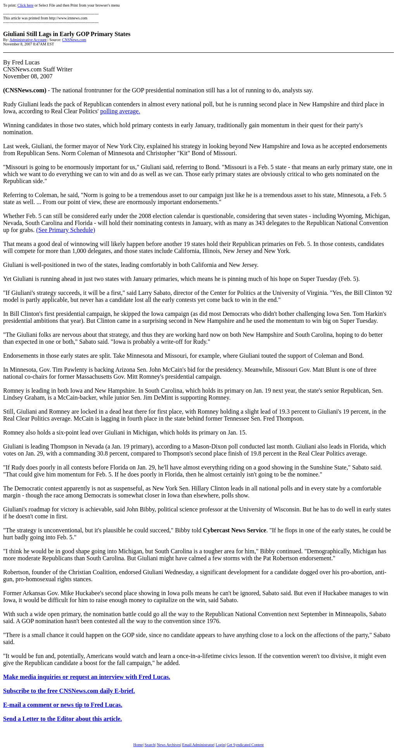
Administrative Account (28, 40)
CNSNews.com (74, 40)
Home (138, 745)
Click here (25, 5)
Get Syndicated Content (245, 745)
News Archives (168, 745)
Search (150, 745)
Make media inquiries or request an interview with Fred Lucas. (86, 677)
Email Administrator (198, 745)
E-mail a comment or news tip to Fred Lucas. (62, 705)
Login (220, 745)
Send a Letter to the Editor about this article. (62, 718)
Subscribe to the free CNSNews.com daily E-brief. (69, 691)
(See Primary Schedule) (65, 230)
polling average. (120, 111)
